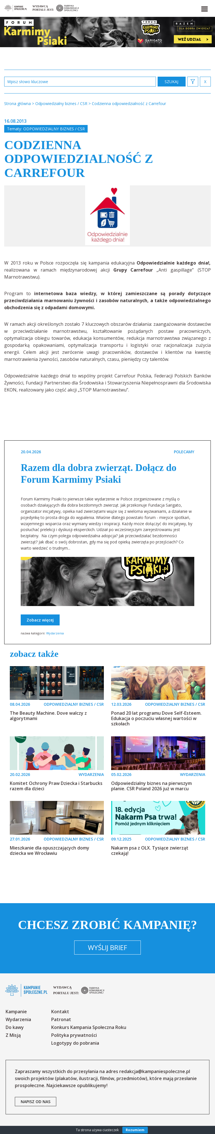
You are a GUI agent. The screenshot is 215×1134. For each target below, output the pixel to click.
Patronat (61, 1019)
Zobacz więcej (40, 620)
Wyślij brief (107, 947)
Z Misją (13, 1035)
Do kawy (15, 1027)
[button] (204, 8)
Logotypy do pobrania (75, 1043)
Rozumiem (135, 1130)
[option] (107, 216)
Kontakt (60, 1011)
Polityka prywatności (74, 1035)
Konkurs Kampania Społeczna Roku (88, 1027)
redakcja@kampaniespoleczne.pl (154, 1071)
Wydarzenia (55, 633)
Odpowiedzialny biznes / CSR (54, 128)
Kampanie (16, 1011)
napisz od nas (35, 1101)
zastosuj (172, 81)
